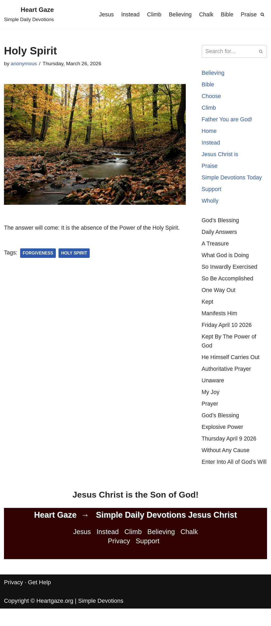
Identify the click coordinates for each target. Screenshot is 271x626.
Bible (226, 14)
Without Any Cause (226, 460)
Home (209, 133)
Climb (151, 14)
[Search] (262, 14)
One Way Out (219, 296)
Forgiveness (39, 263)
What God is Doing (226, 260)
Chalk (204, 14)
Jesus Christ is (221, 157)
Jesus (102, 14)
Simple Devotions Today (233, 180)
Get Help (39, 602)
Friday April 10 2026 (228, 332)
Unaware (213, 389)
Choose (212, 97)
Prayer (210, 413)
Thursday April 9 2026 (230, 448)
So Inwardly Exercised (230, 272)
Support (212, 192)
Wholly (210, 204)
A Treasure (216, 248)
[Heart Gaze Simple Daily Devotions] (29, 14)
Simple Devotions (100, 621)
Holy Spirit (76, 263)
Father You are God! (228, 121)
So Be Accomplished (228, 284)
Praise (248, 14)
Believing (178, 14)
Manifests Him (220, 320)
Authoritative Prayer (227, 377)
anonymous (24, 64)
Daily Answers (220, 236)
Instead (127, 14)
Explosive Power (223, 436)
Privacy (119, 561)
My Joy (211, 401)
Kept (208, 308)
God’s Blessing (221, 224)
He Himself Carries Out (231, 365)
